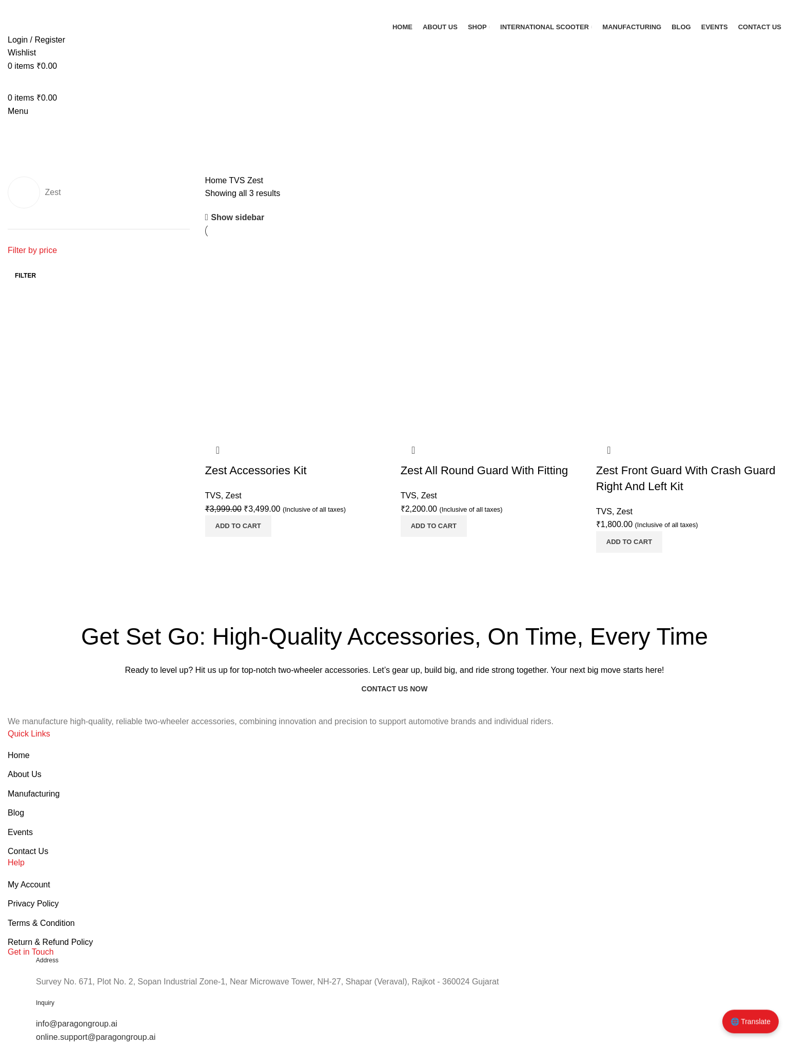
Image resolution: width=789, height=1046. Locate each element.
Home (217, 180)
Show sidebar (237, 217)
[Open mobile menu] (18, 111)
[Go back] (20, 130)
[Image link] (38, 707)
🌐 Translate (751, 1023)
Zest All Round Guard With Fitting (484, 470)
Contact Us (28, 851)
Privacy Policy (33, 903)
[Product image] (297, 344)
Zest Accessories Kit (256, 470)
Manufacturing (34, 793)
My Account (29, 884)
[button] (238, 526)
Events (20, 832)
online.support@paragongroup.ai (95, 1037)
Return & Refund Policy (50, 942)
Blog (16, 812)
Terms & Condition (41, 923)
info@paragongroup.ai (76, 1023)
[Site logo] (46, 9)
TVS (238, 180)
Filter (25, 275)
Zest (234, 495)
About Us (25, 774)
